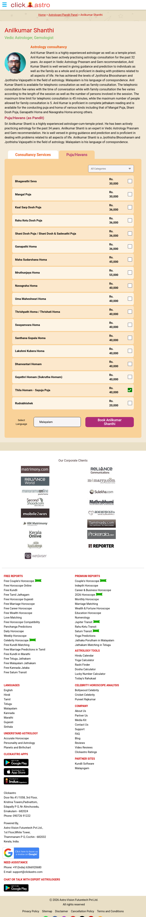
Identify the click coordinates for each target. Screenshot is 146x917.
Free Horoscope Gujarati (18, 599)
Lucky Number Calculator (90, 674)
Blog (77, 738)
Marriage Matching (86, 604)
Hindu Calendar (84, 655)
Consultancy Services (33, 155)
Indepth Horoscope (86, 585)
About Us (80, 711)
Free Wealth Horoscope (18, 613)
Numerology (82, 617)
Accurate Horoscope (16, 738)
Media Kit (80, 720)
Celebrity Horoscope (20, 640)
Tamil (7, 699)
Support (80, 729)
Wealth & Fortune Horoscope (92, 608)
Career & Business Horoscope (93, 590)
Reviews (80, 743)
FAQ (77, 734)
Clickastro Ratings (86, 752)
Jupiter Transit (87, 622)
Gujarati (8, 722)
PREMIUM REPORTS (87, 576)
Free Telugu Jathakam (17, 658)
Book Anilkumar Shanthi (109, 422)
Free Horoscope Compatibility (22, 622)
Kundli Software (84, 763)
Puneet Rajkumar (85, 699)
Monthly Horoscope (87, 599)
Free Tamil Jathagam (16, 594)
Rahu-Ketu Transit (85, 626)
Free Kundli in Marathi (17, 654)
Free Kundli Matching (16, 645)
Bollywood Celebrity (87, 690)
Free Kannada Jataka (16, 667)
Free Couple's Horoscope (22, 581)
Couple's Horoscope (90, 581)
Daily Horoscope (14, 631)
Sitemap (47, 911)
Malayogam (82, 768)
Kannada (9, 713)
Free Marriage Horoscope (19, 604)
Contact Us (81, 724)
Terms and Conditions (110, 911)
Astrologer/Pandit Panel (63, 15)
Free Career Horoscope (18, 608)
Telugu (8, 704)
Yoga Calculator (84, 660)
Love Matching (13, 617)
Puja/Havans (76, 155)
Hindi (7, 695)
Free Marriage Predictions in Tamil (24, 649)
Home (42, 15)
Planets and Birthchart (17, 747)
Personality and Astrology (19, 743)
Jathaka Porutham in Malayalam (94, 640)
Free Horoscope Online (18, 585)
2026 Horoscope (88, 594)
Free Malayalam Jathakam (20, 663)
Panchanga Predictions (18, 626)
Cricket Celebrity (85, 695)
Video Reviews (84, 747)
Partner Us (81, 715)
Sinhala (8, 726)
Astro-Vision (67, 900)
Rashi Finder (82, 664)
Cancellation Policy (82, 911)
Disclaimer (61, 911)
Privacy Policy (30, 911)
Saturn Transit (87, 631)
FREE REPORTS (13, 576)
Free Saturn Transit (15, 672)
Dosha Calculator (85, 669)
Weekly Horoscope (15, 636)
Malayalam (10, 708)
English (8, 690)
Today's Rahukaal (85, 678)
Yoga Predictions (85, 636)
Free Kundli (10, 590)
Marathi (8, 717)
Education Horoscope (88, 613)
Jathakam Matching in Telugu (93, 645)
